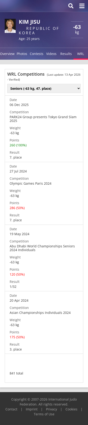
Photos (22, 53)
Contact (11, 409)
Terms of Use (44, 414)
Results (66, 53)
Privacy (51, 409)
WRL (80, 53)
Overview (7, 53)
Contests (36, 53)
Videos (51, 53)
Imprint (32, 409)
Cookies (71, 409)
